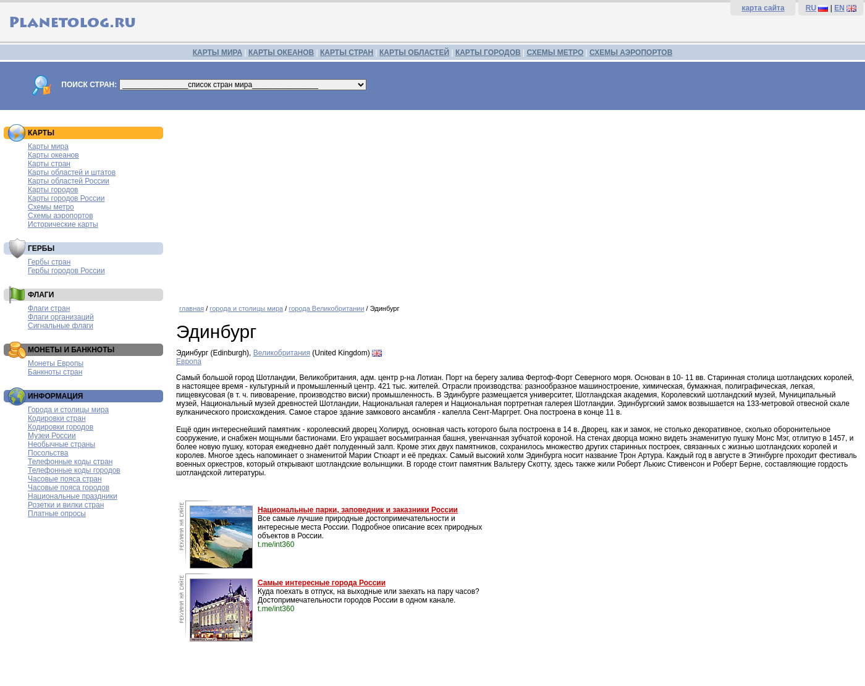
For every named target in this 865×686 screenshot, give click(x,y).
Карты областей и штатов (72, 172)
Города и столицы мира (68, 409)
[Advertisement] (517, 202)
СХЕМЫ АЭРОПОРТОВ (630, 52)
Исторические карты (63, 224)
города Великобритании (326, 308)
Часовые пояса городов (68, 487)
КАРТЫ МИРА (217, 52)
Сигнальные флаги (60, 325)
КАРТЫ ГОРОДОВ (488, 52)
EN (839, 8)
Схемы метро (51, 207)
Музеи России (52, 435)
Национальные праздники (72, 496)
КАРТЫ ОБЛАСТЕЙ (414, 52)
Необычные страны (61, 444)
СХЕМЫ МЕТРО (554, 52)
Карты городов (53, 189)
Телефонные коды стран (70, 461)
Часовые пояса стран (65, 479)
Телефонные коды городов (74, 470)
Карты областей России (68, 181)
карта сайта (762, 8)
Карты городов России (66, 198)
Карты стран (49, 163)
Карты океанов (53, 155)
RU (811, 8)
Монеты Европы (55, 363)
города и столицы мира (246, 308)
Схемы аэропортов (60, 215)
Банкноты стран (55, 372)
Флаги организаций (61, 317)
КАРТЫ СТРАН (346, 52)
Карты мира (48, 146)
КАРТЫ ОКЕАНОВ (281, 52)
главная (191, 308)
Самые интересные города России (322, 582)
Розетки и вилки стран (66, 505)
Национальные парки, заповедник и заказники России (358, 510)
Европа (188, 361)
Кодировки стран (57, 418)
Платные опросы (57, 513)
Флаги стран (49, 308)
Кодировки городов (60, 427)
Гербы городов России (66, 270)
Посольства (48, 453)
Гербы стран (49, 262)
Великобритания (281, 353)
